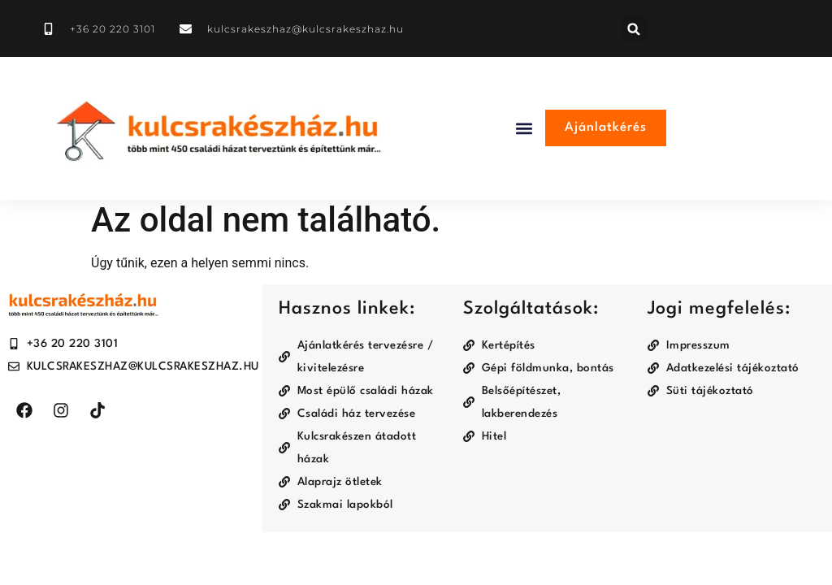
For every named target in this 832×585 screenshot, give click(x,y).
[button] (634, 28)
